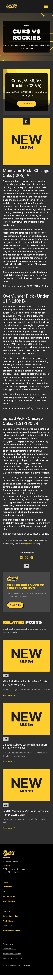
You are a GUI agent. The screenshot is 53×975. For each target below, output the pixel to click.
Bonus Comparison (11, 916)
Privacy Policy (8, 944)
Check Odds (26, 103)
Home (5, 882)
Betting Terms (9, 896)
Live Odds (7, 911)
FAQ (4, 891)
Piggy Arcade (29, 543)
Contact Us (8, 887)
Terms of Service (9, 949)
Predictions (8, 921)
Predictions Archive (11, 930)
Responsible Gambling (12, 953)
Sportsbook (8, 926)
